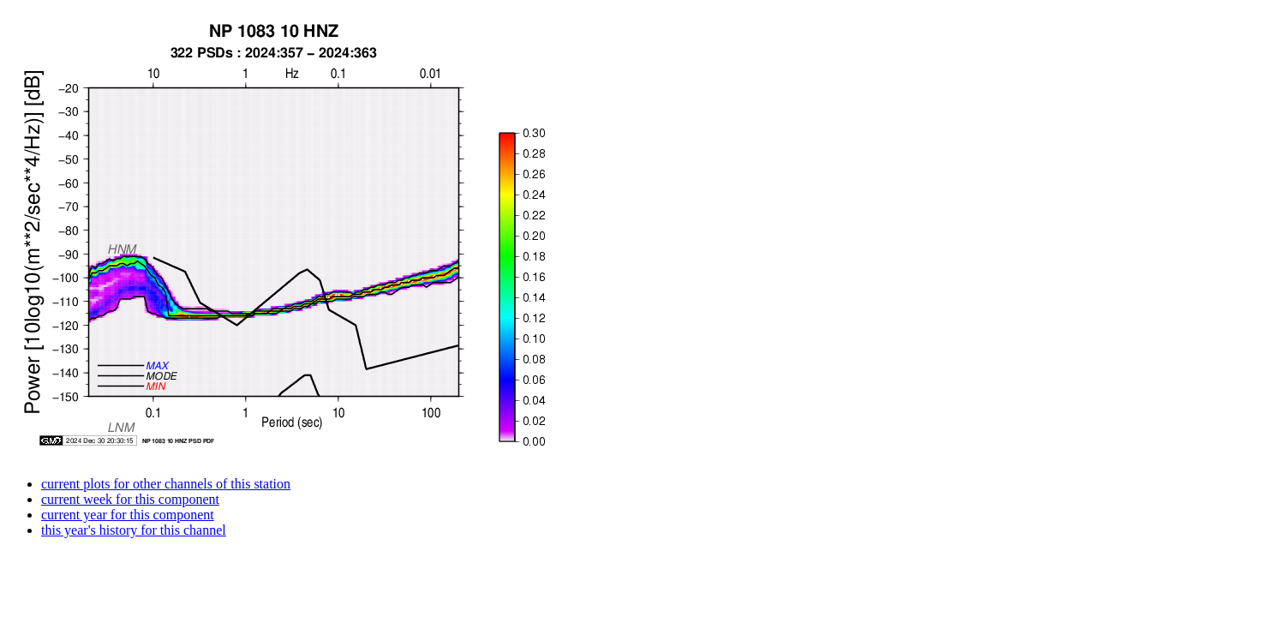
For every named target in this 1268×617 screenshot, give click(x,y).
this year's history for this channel (133, 530)
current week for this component (130, 499)
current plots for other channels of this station (165, 483)
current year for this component (127, 514)
